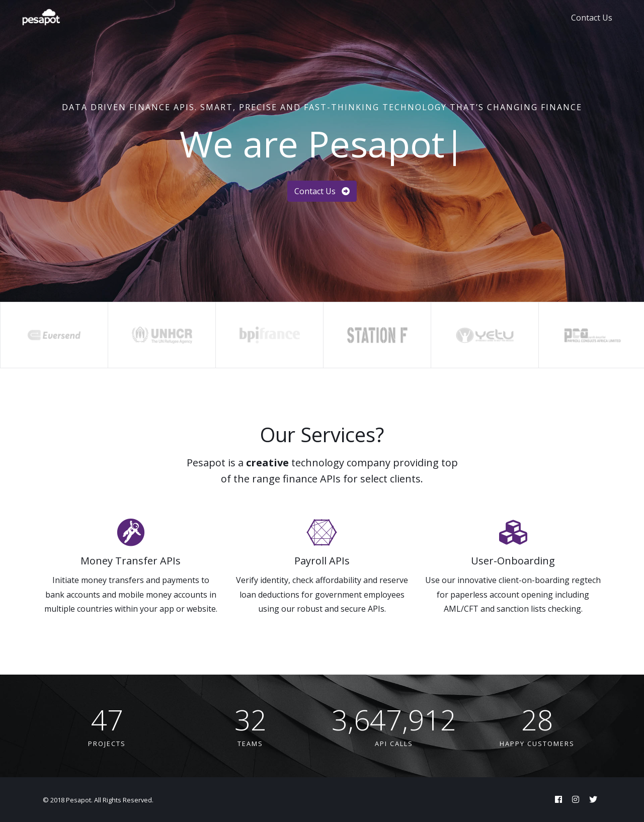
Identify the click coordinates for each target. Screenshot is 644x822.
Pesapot (78, 799)
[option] (54, 335)
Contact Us (591, 17)
